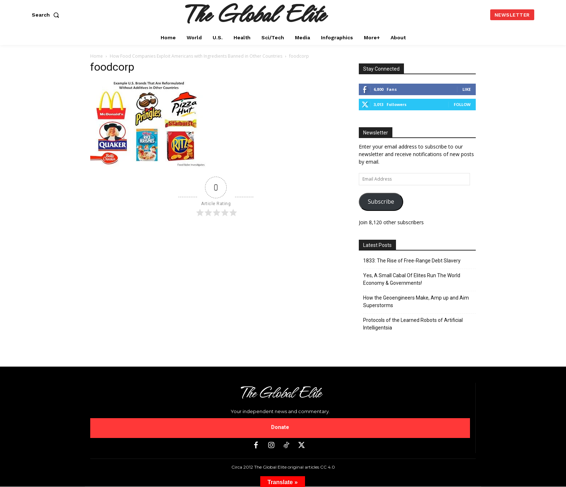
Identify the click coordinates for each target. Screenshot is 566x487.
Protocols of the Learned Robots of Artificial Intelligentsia (413, 324)
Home (96, 56)
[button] (47, 14)
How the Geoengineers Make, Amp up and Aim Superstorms (416, 301)
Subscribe (381, 201)
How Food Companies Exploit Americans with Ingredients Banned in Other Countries (196, 56)
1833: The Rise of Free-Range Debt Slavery (412, 261)
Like (466, 89)
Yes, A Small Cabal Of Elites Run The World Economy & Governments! (411, 279)
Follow (462, 104)
